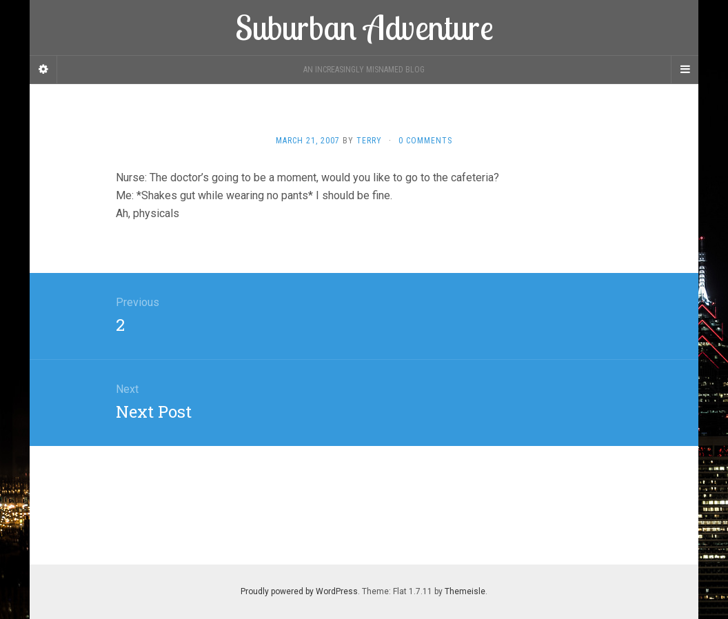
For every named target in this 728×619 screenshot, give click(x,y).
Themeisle (465, 591)
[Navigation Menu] (684, 69)
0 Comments (425, 140)
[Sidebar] (43, 69)
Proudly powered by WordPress (299, 591)
